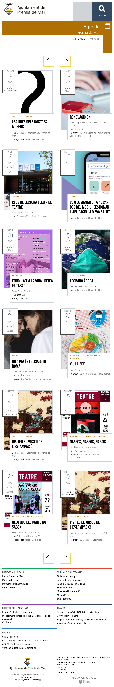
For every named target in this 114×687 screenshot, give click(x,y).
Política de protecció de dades (76, 662)
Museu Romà (63, 595)
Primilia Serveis (10, 580)
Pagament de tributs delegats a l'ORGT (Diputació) (82, 619)
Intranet (62, 670)
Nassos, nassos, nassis (88, 442)
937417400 (28, 677)
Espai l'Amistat (64, 587)
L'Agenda (85, 39)
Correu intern (65, 672)
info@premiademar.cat (29, 680)
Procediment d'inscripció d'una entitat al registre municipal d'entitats (26, 619)
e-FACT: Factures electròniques (17, 644)
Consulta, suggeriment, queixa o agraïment (83, 657)
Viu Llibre (77, 364)
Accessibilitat (65, 665)
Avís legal (63, 660)
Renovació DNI (80, 117)
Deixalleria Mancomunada (15, 584)
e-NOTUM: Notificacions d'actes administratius (25, 640)
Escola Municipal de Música (71, 584)
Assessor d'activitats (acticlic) (72, 623)
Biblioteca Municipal (67, 576)
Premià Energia (9, 587)
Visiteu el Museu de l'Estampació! (27, 444)
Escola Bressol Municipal (69, 580)
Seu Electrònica (10, 636)
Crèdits (61, 667)
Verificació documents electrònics (19, 648)
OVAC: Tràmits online (67, 616)
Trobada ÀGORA (81, 281)
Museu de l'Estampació (68, 591)
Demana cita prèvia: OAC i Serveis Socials (78, 612)
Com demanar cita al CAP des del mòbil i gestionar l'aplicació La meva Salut (90, 207)
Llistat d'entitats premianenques (18, 612)
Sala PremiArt (64, 598)
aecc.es (20, 295)
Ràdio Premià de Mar (12, 576)
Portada (75, 39)
